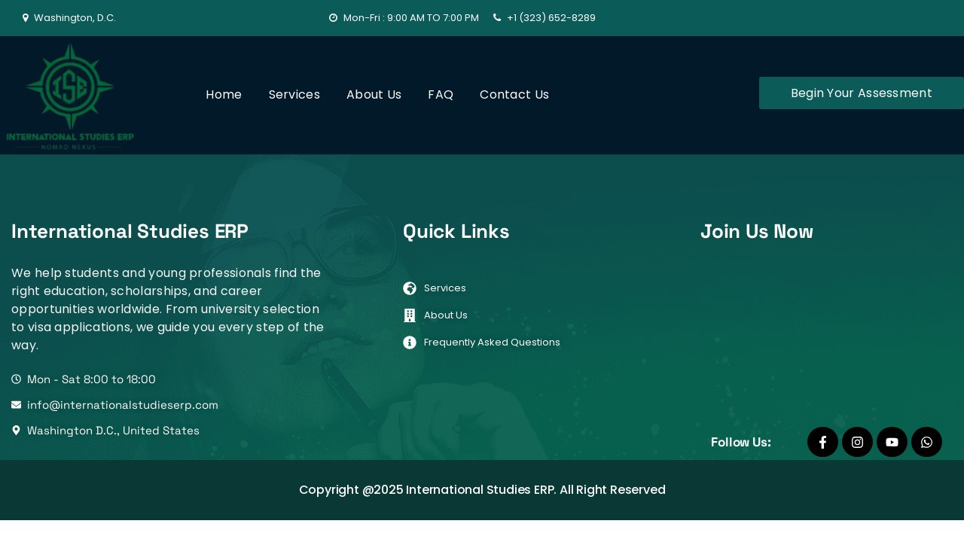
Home (224, 94)
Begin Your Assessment (861, 93)
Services (294, 94)
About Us (373, 94)
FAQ (440, 94)
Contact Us (514, 94)
